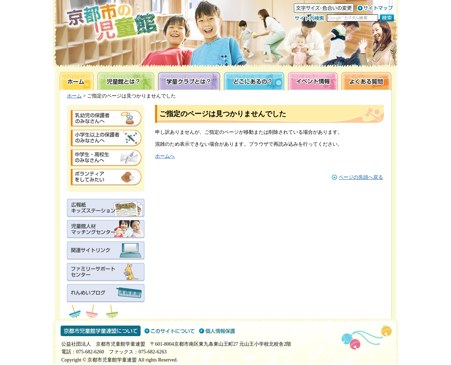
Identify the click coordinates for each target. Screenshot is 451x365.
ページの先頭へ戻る (361, 177)
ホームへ (165, 156)
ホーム (74, 96)
